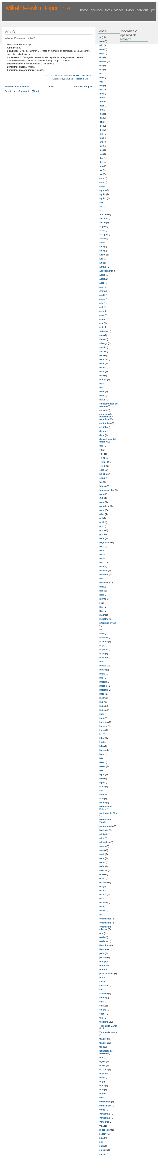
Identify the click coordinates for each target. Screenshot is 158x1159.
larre (101, 754)
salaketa (103, 985)
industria (103, 619)
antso (102, 275)
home (84, 10)
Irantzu (103, 666)
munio (102, 846)
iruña (102, 706)
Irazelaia (103, 690)
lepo (101, 782)
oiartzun (103, 882)
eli (100, 450)
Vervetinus (104, 1118)
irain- (102, 653)
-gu (101, 93)
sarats (102, 998)
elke (101, 454)
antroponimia (106, 271)
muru (102, 850)
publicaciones (106, 973)
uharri (102, 1065)
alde (101, 251)
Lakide (102, 742)
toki (101, 1018)
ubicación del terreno (106, 1052)
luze (101, 798)
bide (101, 396)
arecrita (103, 311)
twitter (130, 10)
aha (101, 202)
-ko (101, 126)
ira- (101, 633)
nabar (102, 862)
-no (101, 130)
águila (102, 194)
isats (101, 714)
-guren (102, 102)
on (100, 915)
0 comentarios (84, 75)
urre (101, 1089)
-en (101, 85)
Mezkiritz (103, 830)
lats (101, 770)
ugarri (102, 1061)
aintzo (102, 222)
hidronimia (104, 583)
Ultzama (103, 1069)
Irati (101, 678)
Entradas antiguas (83, 86)
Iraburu (103, 637)
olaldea (103, 902)
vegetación (105, 1102)
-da (101, 69)
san (101, 989)
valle (101, 1097)
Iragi (101, 645)
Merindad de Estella (105, 807)
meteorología (106, 826)
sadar (102, 981)
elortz (102, 458)
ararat (102, 299)
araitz (102, 295)
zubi (101, 1146)
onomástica (105, 919)
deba (101, 435)
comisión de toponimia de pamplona (106, 416)
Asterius (103, 331)
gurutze (103, 534)
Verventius (104, 1114)
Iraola (102, 674)
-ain (101, 45)
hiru (101, 591)
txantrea (103, 1043)
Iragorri (103, 649)
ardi (101, 307)
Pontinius (104, 965)
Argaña (10, 32)
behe (101, 363)
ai (100, 210)
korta (102, 730)
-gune (102, 97)
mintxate (103, 834)
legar (102, 774)
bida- (102, 391)
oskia (102, 937)
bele (101, 375)
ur (100, 1081)
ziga (101, 1138)
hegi (101, 566)
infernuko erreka (107, 623)
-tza (101, 162)
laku (101, 746)
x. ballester (105, 1130)
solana (102, 1010)
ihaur (102, 615)
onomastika (105, 923)
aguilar (103, 198)
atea (101, 335)
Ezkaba (103, 474)
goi (101, 518)
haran (102, 550)
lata (101, 758)
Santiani (103, 993)
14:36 (75, 75)
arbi (101, 303)
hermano (103, 574)
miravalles (104, 842)
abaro (102, 182)
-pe (101, 150)
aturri (102, 347)
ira (100, 629)
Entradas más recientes (17, 86)
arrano (102, 319)
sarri (101, 1002)
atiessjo (103, 343)
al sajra (103, 234)
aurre (102, 351)
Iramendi (103, 657)
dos (101, 446)
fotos (108, 10)
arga (101, 315)
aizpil (102, 226)
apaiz (102, 279)
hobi (101, 595)
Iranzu (102, 670)
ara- (101, 287)
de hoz (102, 431)
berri (101, 387)
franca (102, 486)
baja (101, 355)
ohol (101, 878)
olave (102, 910)
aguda (102, 190)
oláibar (103, 894)
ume (101, 1077)
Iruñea (102, 710)
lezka (102, 786)
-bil (101, 65)
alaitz (102, 238)
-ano (101, 53)
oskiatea (103, 941)
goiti (101, 522)
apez (101, 283)
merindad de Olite (108, 813)
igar (101, 611)
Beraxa (103, 379)
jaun (101, 718)
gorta (102, 530)
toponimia (104, 1022)
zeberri (103, 1134)
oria (101, 933)
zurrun (102, 1154)
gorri (101, 526)
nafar (102, 866)
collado (103, 410)
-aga (101, 41)
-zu (101, 174)
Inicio (51, 86)
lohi (101, 790)
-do (101, 77)
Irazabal (103, 686)
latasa (102, 766)
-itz (101, 118)
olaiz (101, 898)
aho (101, 206)
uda (101, 1057)
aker (101, 230)
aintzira (103, 218)
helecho (103, 570)
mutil (102, 854)
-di (100, 73)
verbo (102, 1110)
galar (102, 502)
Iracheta (103, 641)
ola (101, 886)
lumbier (103, 794)
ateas (102, 339)
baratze (103, 359)
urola (102, 1085)
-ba (101, 57)
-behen (103, 61)
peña (101, 953)
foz (101, 482)
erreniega (104, 462)
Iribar (102, 698)
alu (101, 263)
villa (101, 1126)
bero (101, 383)
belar (102, 371)
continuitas (105, 423)
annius (102, 267)
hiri (101, 587)
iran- (101, 661)
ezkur (102, 478)
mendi (102, 802)
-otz (101, 142)
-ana (101, 49)
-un (101, 166)
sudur (102, 1014)
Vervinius (104, 1122)
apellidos (96, 10)
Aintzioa (103, 214)
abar (101, 178)
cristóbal (103, 427)
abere (102, 186)
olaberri (103, 890)
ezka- (102, 470)
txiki (101, 1047)
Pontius (103, 969)
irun (101, 702)
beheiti (102, 367)
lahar (102, 738)
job (153, 10)
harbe (102, 554)
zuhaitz (103, 1150)
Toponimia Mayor (108, 1026)
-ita (101, 114)
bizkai (102, 400)
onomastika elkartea (105, 928)
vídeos (118, 10)
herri (101, 578)
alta (101, 259)
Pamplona (104, 945)
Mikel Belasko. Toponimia (37, 8)
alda (101, 246)
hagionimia (105, 542)
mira (101, 838)
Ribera (102, 977)
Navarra (103, 870)
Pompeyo (104, 961)
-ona (101, 138)
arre (101, 323)
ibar (101, 607)
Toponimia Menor (82, 79)
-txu (101, 158)
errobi (102, 466)
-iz (100, 122)
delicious (142, 10)
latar (101, 762)
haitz (101, 546)
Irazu (101, 694)
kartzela (103, 726)
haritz (102, 558)
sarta (102, 1006)
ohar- (102, 874)
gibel (101, 514)
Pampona (104, 949)
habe (101, 538)
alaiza (102, 242)
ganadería (104, 506)
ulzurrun (103, 1073)
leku (101, 778)
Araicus (103, 291)
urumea (103, 1093)
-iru (101, 110)
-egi (101, 81)
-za (100, 170)
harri (71, 79)
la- (100, 734)
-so (101, 154)
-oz (101, 146)
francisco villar (107, 490)
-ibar (101, 106)
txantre (103, 1039)
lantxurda (104, 750)
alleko (102, 255)
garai (102, 510)
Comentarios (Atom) (28, 91)
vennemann (105, 1106)
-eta (101, 89)
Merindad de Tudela (105, 820)
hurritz (102, 599)
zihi (101, 1142)
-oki (101, 134)
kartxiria (103, 722)
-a (62, 79)
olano (102, 906)
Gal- (101, 498)
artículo (103, 327)
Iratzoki (103, 682)
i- (100, 603)
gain (66, 79)
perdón (103, 957)
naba (101, 858)
